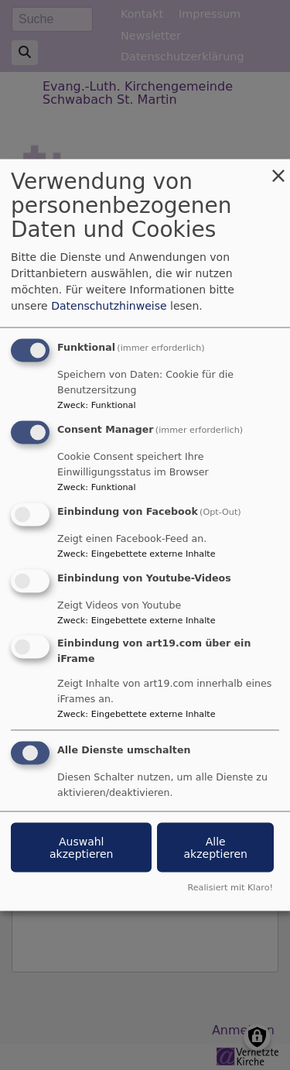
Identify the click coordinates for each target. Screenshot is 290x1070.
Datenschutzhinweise (108, 306)
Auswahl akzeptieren (81, 847)
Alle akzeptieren (215, 847)
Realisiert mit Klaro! (230, 888)
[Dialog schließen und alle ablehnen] (278, 169)
